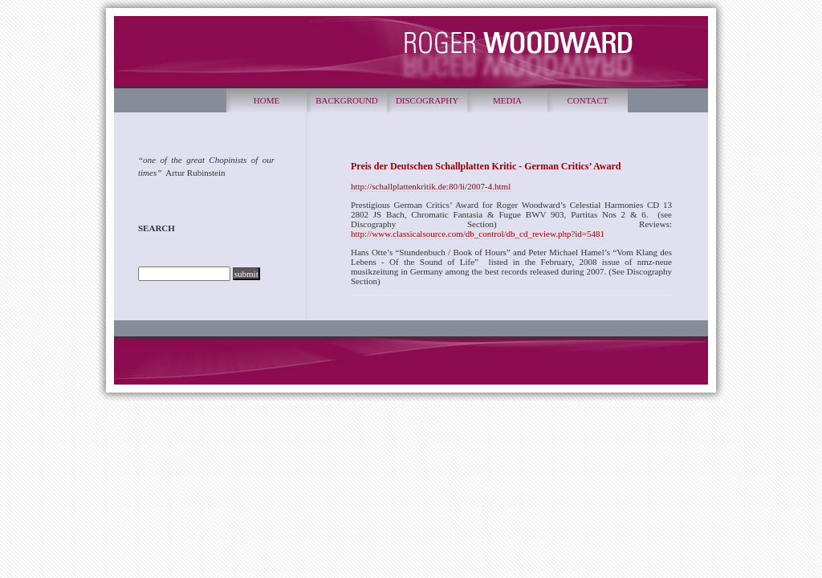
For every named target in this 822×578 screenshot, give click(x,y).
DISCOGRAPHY (427, 100)
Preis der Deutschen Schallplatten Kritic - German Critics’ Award (486, 166)
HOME (266, 100)
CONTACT (587, 100)
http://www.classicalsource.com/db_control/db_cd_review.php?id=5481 (477, 233)
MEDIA (507, 100)
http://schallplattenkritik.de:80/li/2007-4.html (431, 186)
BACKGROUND (346, 100)
